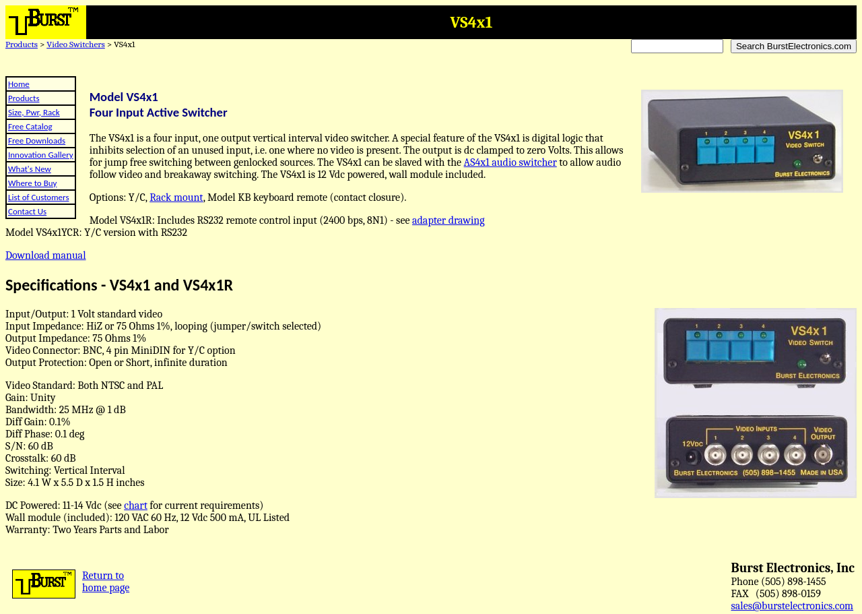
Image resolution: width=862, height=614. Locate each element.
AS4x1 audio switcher (510, 162)
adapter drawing (448, 220)
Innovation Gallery (40, 155)
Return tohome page (105, 582)
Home (19, 84)
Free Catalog (30, 126)
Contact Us (27, 211)
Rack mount (176, 197)
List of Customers (38, 197)
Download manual (45, 255)
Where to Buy (32, 183)
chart (135, 505)
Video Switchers (75, 44)
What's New (29, 169)
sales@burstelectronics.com (792, 606)
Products (21, 44)
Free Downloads (36, 140)
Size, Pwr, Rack (34, 112)
